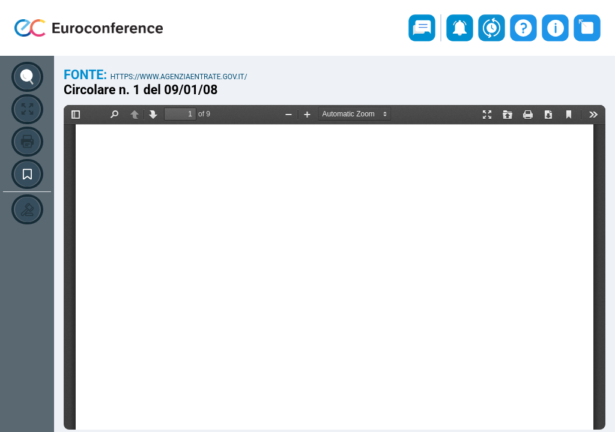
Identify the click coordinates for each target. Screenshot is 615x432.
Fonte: (87, 74)
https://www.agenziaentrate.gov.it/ (179, 77)
